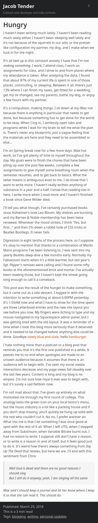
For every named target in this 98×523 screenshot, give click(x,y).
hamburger (77, 337)
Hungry (15, 24)
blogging (19, 516)
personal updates (53, 516)
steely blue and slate (43, 337)
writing (32, 516)
